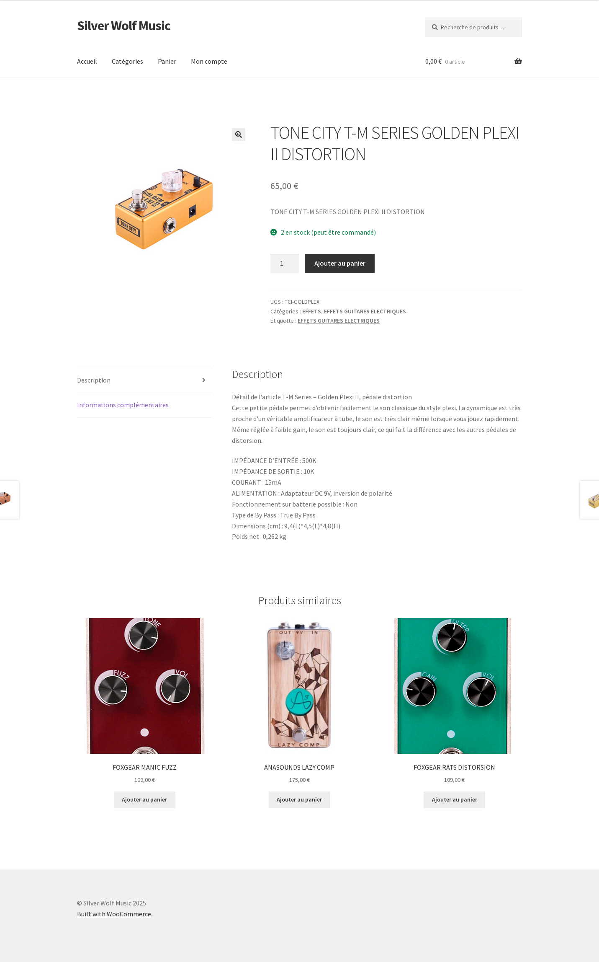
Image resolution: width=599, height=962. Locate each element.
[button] (238, 134)
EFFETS (311, 311)
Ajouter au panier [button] (144, 799)
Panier (167, 61)
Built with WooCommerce (114, 914)
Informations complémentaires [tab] (123, 405)
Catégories (127, 61)
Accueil (87, 61)
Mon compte (209, 61)
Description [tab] (94, 380)
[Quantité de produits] (284, 263)
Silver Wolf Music (123, 25)
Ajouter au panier (339, 263)
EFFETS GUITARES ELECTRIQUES (365, 311)
